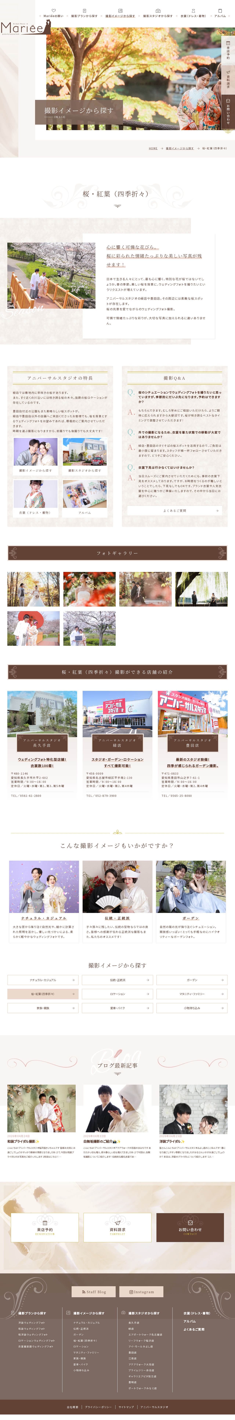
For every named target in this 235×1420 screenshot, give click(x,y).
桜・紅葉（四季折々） (43, 994)
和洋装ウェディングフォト (33, 1334)
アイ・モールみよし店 (141, 1346)
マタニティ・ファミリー (192, 994)
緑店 (131, 1328)
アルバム (85, 497)
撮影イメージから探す (180, 148)
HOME (153, 148)
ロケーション (117, 994)
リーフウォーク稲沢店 (141, 1340)
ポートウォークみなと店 (143, 1388)
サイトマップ (126, 1407)
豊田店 (133, 1352)
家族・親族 (43, 1008)
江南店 (133, 1358)
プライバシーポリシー (98, 1407)
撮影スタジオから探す (85, 455)
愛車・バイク (117, 1008)
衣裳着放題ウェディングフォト (36, 1346)
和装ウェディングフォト (31, 1328)
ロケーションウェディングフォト (36, 1340)
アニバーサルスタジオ (154, 1407)
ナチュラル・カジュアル (43, 980)
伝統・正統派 (117, 980)
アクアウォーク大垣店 (141, 1364)
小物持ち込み (192, 1008)
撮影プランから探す (32, 1313)
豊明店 (133, 1382)
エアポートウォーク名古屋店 (145, 1334)
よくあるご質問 (174, 511)
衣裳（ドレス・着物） (35, 497)
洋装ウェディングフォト (31, 1322)
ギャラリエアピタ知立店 (143, 1376)
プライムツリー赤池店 (141, 1370)
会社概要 (73, 1407)
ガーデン (192, 980)
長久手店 (134, 1322)
